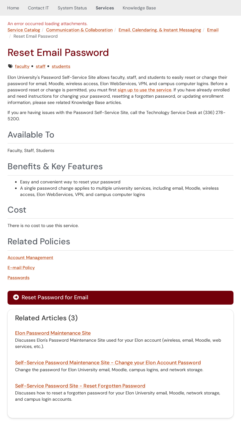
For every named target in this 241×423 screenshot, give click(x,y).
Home (13, 8)
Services (105, 8)
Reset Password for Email (50, 297)
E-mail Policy (21, 267)
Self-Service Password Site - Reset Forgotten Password (80, 385)
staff (41, 66)
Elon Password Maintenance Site (53, 333)
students (61, 66)
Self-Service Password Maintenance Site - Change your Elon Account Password (108, 362)
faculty (22, 66)
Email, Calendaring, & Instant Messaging (160, 30)
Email (212, 30)
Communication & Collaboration (79, 30)
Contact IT (38, 8)
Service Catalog (24, 30)
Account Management (30, 257)
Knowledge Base (139, 8)
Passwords (18, 277)
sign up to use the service (144, 90)
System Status (72, 8)
